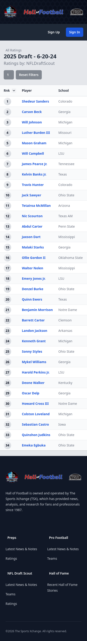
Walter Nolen (32, 268)
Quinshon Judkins (36, 435)
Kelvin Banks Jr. (34, 174)
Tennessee (66, 164)
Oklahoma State (70, 257)
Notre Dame (67, 310)
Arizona (64, 205)
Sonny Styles (32, 351)
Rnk (10, 90)
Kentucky (65, 382)
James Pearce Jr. (34, 164)
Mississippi (66, 237)
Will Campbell (33, 153)
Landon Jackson (34, 330)
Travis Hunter (33, 184)
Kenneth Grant (34, 341)
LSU (61, 153)
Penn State (66, 226)
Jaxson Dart (31, 237)
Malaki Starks (33, 247)
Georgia (64, 112)
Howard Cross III (35, 403)
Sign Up (54, 32)
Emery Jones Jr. (33, 278)
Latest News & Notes (21, 549)
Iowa (62, 424)
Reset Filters (29, 74)
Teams (10, 594)
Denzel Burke (32, 289)
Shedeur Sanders (35, 101)
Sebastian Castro (35, 424)
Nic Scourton (32, 216)
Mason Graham (34, 143)
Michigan (65, 122)
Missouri (64, 132)
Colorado (65, 101)
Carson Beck (32, 112)
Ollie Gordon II (33, 257)
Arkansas (65, 330)
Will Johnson (32, 122)
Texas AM (65, 216)
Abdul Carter (32, 226)
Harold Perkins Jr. (35, 372)
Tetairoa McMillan (36, 205)
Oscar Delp (30, 393)
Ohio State (66, 195)
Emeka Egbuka (33, 445)
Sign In (74, 32)
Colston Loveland (36, 414)
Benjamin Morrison (37, 310)
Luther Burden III (36, 132)
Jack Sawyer (31, 195)
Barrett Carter (33, 320)
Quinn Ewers (32, 299)
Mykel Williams (34, 362)
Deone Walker (33, 382)
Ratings (11, 558)
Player (27, 90)
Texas (62, 174)
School (63, 90)
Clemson (65, 320)
